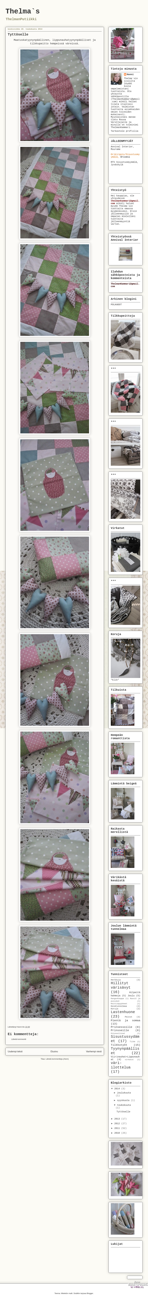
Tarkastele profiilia (124, 131)
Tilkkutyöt (119, 1045)
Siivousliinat (118, 1033)
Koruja (114, 1009)
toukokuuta (124, 1105)
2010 (117, 1133)
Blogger (90, 1293)
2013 (117, 1119)
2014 (117, 1088)
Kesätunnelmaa (119, 1006)
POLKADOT (116, 304)
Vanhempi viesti (94, 1051)
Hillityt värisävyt (121, 985)
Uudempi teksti (15, 1051)
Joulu (131, 995)
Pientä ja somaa (125, 1020)
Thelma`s (22, 11)
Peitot (128, 1017)
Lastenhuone (123, 1012)
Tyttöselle (123, 1111)
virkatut (129, 1060)
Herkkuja (116, 980)
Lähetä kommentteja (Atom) (57, 1059)
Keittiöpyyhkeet (119, 1004)
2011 (117, 1128)
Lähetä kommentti (18, 1039)
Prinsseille (120, 1030)
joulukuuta (124, 1093)
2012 (117, 1123)
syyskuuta (124, 1100)
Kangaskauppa (117, 998)
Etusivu (54, 1051)
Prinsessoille (121, 1027)
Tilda (132, 1042)
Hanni (130, 74)
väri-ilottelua (121, 1065)
